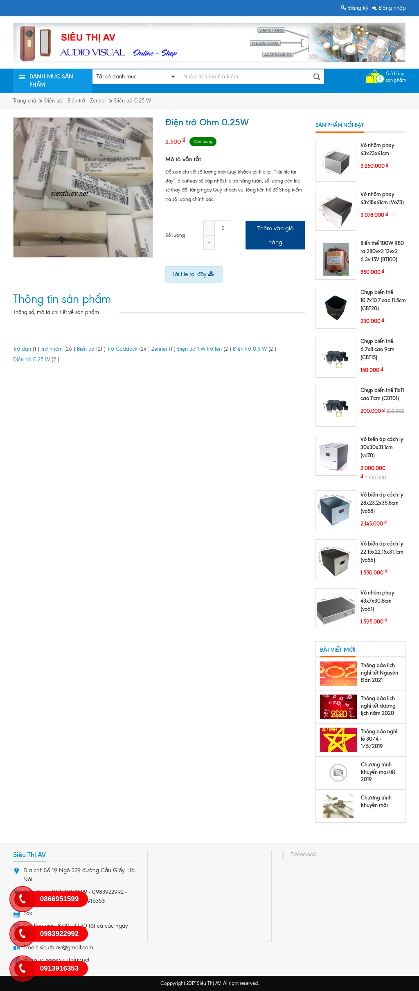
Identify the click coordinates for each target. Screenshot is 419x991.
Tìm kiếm (316, 76)
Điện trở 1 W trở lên (204, 349)
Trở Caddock (128, 349)
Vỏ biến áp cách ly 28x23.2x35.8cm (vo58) (381, 502)
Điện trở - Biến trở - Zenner (75, 101)
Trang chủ (24, 101)
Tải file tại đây (193, 274)
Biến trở (91, 349)
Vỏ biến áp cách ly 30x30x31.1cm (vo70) (381, 447)
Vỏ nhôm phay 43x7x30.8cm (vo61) (377, 600)
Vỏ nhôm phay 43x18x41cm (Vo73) (382, 198)
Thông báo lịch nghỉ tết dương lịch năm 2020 (378, 705)
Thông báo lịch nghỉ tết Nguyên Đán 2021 (379, 672)
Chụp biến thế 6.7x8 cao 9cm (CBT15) (377, 349)
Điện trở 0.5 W (254, 349)
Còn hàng (203, 141)
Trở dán (26, 349)
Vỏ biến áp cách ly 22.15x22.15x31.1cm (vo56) (381, 551)
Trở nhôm (58, 349)
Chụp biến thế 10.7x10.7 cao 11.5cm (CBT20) (383, 300)
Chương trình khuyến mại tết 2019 (378, 771)
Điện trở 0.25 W (132, 101)
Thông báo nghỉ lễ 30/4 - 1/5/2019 (379, 738)
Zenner (163, 349)
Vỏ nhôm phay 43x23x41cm (377, 149)
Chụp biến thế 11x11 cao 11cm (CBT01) (382, 394)
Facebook (303, 854)
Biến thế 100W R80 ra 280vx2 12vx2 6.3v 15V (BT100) (382, 251)
